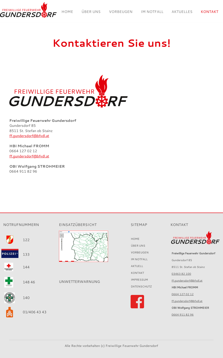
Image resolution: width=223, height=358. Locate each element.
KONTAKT (137, 273)
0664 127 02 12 (183, 294)
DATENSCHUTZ (141, 286)
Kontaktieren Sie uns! (111, 42)
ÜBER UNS (138, 246)
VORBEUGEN (140, 252)
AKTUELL (137, 266)
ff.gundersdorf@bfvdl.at (187, 280)
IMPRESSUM (139, 280)
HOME (135, 239)
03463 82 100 (181, 274)
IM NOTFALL (139, 259)
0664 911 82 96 (183, 314)
